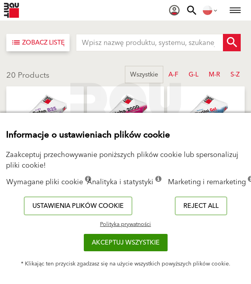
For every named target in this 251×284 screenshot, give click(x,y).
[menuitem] (174, 10)
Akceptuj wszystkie (126, 242)
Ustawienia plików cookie (78, 205)
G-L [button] (193, 74)
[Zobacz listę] (38, 42)
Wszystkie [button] (144, 74)
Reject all (201, 205)
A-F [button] (173, 74)
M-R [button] (214, 74)
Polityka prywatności (125, 224)
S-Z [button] (235, 74)
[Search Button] (232, 42)
